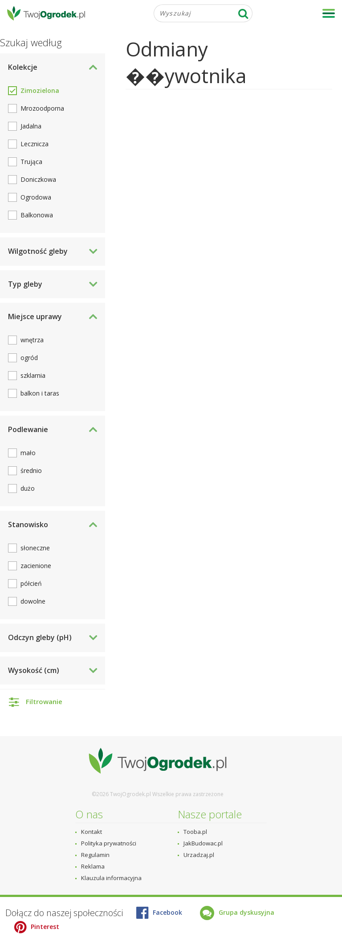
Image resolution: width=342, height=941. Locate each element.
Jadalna (30, 126)
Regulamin (95, 855)
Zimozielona (39, 90)
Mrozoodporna (42, 108)
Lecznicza (34, 144)
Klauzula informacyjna (111, 878)
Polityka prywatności (108, 843)
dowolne (32, 601)
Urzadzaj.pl (198, 855)
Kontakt (91, 832)
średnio (31, 470)
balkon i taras (39, 393)
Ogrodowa (35, 197)
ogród (29, 357)
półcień (31, 583)
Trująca (31, 161)
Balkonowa (36, 215)
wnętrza (32, 340)
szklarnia (32, 375)
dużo (27, 488)
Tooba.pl (195, 832)
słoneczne (35, 548)
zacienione (35, 565)
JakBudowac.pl (203, 843)
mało (28, 452)
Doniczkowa (38, 179)
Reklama (93, 866)
